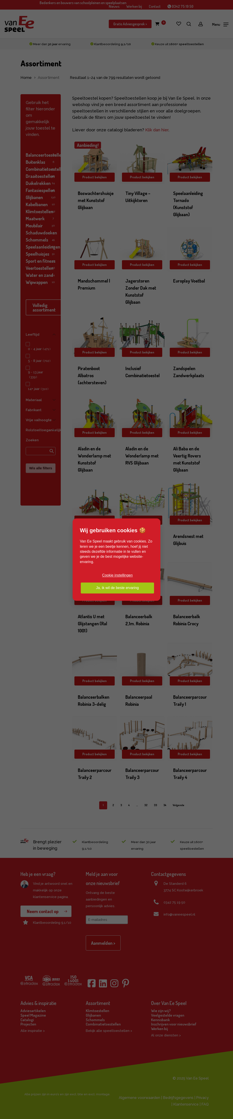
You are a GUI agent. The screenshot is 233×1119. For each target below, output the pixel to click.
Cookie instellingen (117, 575)
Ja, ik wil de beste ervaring (117, 588)
